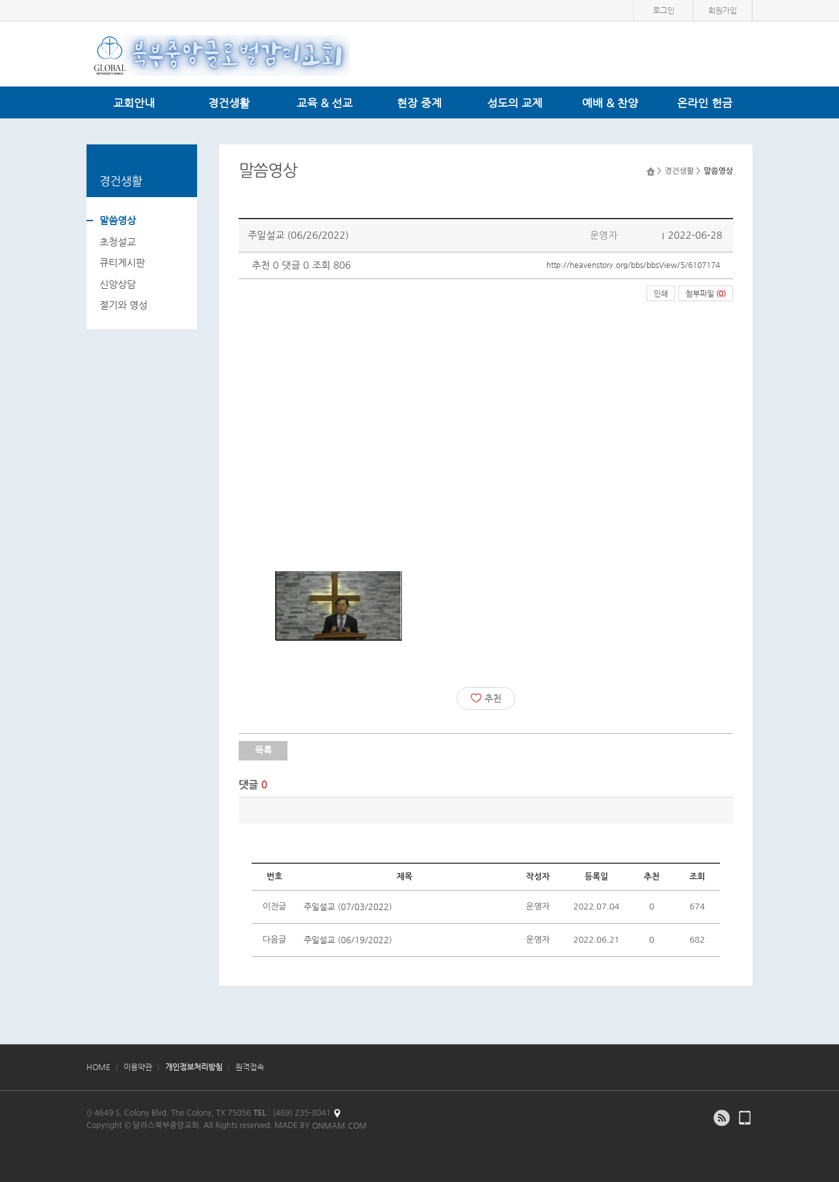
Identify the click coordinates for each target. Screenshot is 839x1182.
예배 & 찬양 (610, 102)
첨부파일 (706, 293)
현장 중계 (419, 102)
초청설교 (118, 241)
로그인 (663, 10)
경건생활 (229, 102)
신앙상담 (118, 283)
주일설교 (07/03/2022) (348, 906)
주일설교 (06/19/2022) (348, 940)
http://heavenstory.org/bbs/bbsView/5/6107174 (633, 264)
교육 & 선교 (325, 102)
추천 (486, 698)
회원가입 (722, 10)
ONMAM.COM (339, 1125)
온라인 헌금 (704, 102)
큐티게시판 (122, 262)
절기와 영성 (124, 304)
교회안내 (134, 102)
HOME (99, 1066)
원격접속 (249, 1066)
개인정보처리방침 (193, 1066)
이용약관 (138, 1066)
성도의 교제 (514, 102)
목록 (263, 750)
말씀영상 (118, 220)
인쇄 (661, 293)
